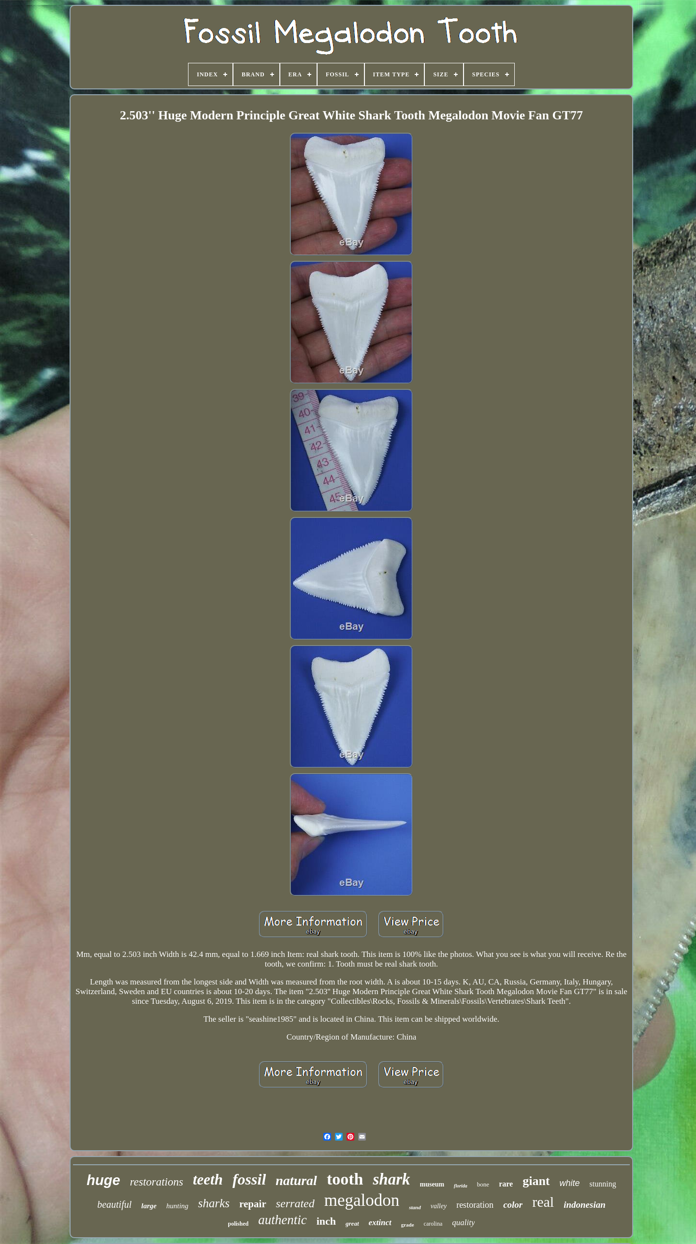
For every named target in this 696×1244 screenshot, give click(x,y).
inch (326, 1221)
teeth (208, 1179)
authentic (282, 1220)
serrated (295, 1203)
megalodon (362, 1200)
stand (414, 1207)
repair (252, 1204)
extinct (380, 1222)
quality (463, 1222)
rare (506, 1184)
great (352, 1223)
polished (238, 1223)
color (512, 1205)
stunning (603, 1184)
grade (407, 1225)
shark (391, 1179)
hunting (177, 1206)
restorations (156, 1182)
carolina (433, 1223)
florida (460, 1185)
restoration (474, 1205)
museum (432, 1184)
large (149, 1206)
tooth (345, 1179)
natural (296, 1180)
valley (439, 1206)
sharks (214, 1203)
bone (483, 1184)
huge (103, 1180)
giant (536, 1181)
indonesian (585, 1205)
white (570, 1183)
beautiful (114, 1204)
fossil (249, 1179)
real (543, 1202)
